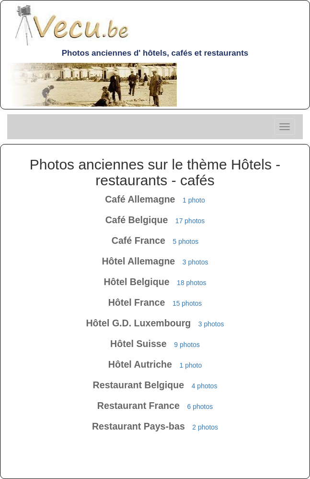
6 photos (200, 406)
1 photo (194, 200)
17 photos (190, 221)
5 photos (186, 241)
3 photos (195, 262)
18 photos (192, 283)
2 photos (205, 427)
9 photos (187, 344)
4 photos (205, 386)
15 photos (187, 303)
